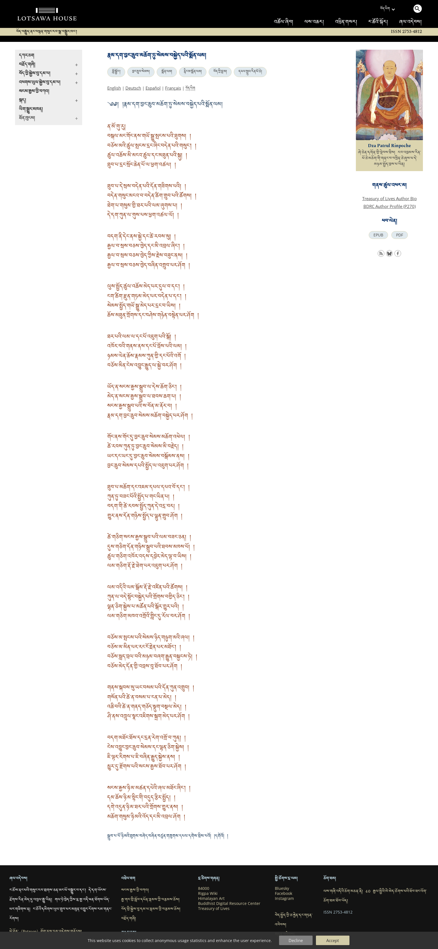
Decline (296, 940)
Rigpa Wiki (208, 893)
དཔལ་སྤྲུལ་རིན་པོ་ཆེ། (250, 72)
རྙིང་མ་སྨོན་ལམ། (193, 72)
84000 (203, 888)
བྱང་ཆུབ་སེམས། (141, 72)
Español (153, 88)
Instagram (284, 898)
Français (173, 88)
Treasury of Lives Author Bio (389, 198)
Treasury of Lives (214, 908)
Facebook (283, 893)
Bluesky (282, 888)
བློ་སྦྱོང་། (116, 72)
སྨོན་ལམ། (166, 72)
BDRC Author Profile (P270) (389, 206)
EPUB (378, 235)
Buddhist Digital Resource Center (229, 903)
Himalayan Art (211, 898)
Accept (332, 940)
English (114, 88)
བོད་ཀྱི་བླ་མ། (220, 72)
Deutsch (133, 88)
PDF (399, 235)
